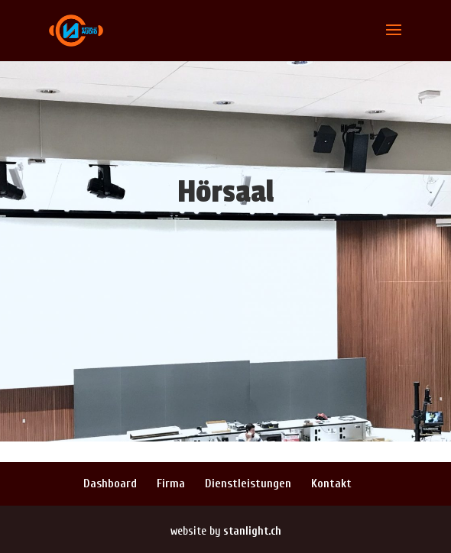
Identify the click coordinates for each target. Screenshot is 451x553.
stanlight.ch (252, 531)
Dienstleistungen (248, 483)
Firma (171, 483)
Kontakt (331, 483)
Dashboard (110, 483)
